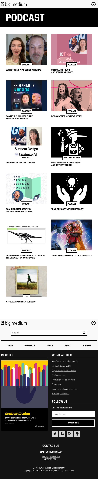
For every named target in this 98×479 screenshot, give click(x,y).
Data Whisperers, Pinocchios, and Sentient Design (66, 164)
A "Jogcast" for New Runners (21, 302)
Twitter (55, 434)
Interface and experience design (65, 361)
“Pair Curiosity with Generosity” (67, 209)
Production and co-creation (63, 380)
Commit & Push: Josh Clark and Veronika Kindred (19, 117)
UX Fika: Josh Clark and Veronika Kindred (62, 71)
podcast (26, 65)
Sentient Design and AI (61, 366)
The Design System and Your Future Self (71, 256)
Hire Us (87, 346)
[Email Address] (73, 414)
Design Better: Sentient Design (66, 116)
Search (84, 333)
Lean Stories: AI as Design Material (23, 70)
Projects (29, 346)
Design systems (58, 375)
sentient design (72, 158)
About (68, 346)
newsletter (66, 408)
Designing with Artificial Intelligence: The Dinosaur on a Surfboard (25, 257)
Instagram (70, 434)
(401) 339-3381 (51, 459)
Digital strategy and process (64, 371)
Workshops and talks (60, 394)
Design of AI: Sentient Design (20, 163)
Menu (93, 4)
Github (77, 434)
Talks (50, 346)
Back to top (93, 323)
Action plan (56, 385)
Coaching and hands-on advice (64, 389)
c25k (26, 297)
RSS (62, 434)
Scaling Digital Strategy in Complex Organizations (19, 210)
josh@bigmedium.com (51, 457)
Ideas (10, 346)
